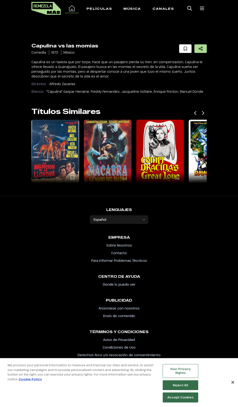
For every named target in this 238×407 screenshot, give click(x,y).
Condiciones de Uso (119, 347)
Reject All (180, 388)
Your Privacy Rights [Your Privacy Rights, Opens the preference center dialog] (180, 374)
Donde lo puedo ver (119, 284)
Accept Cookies (180, 400)
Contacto (119, 253)
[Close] (233, 385)
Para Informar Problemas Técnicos (119, 260)
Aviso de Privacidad (119, 339)
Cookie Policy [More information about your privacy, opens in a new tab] (30, 382)
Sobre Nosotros (119, 245)
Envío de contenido (119, 316)
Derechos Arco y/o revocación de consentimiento (119, 355)
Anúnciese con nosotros (119, 308)
